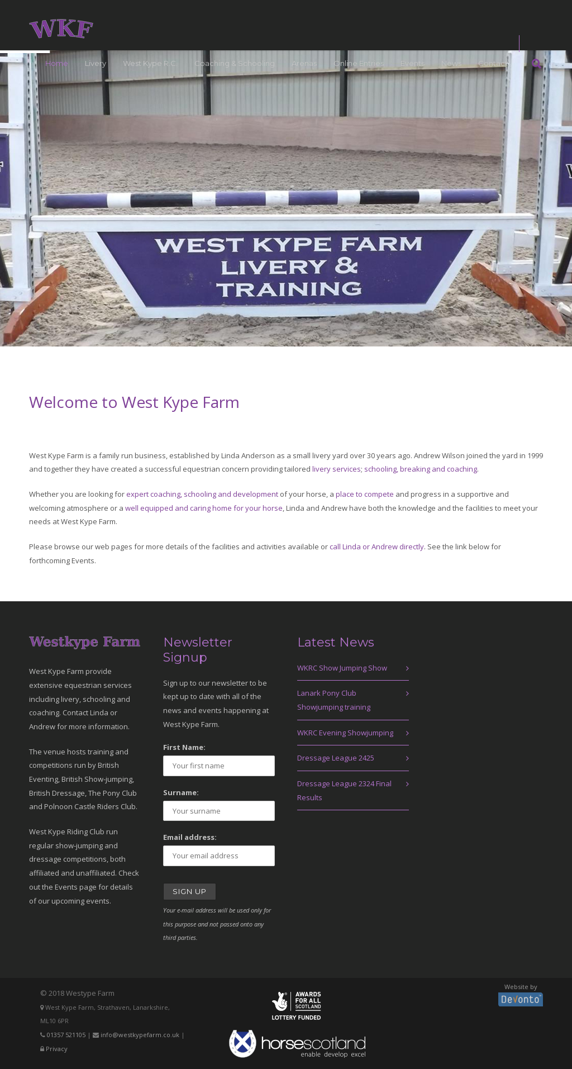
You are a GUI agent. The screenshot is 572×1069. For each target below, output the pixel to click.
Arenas (304, 63)
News (451, 63)
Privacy (57, 1048)
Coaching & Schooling (234, 63)
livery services (336, 469)
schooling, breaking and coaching (420, 469)
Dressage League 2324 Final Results (344, 790)
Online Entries (358, 63)
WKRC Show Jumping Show (342, 668)
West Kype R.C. (150, 63)
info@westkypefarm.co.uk (140, 1034)
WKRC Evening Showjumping (345, 733)
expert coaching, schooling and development (202, 494)
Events (413, 63)
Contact (493, 63)
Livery (95, 63)
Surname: (181, 792)
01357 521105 (66, 1034)
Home (56, 63)
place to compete (365, 494)
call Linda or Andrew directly (377, 546)
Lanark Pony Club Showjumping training (333, 700)
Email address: (190, 837)
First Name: (184, 747)
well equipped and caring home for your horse (204, 508)
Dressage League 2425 (335, 758)
